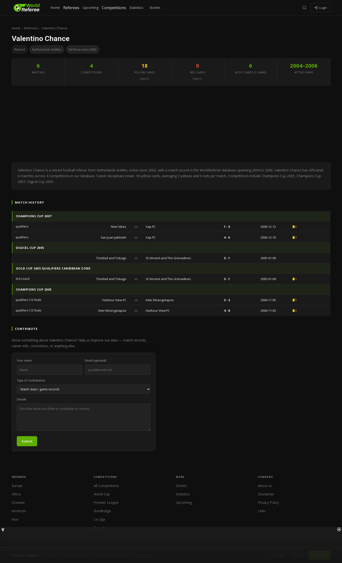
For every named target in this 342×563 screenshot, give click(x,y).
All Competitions (106, 485)
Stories (155, 7)
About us (265, 485)
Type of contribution (31, 380)
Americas (19, 511)
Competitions (114, 7)
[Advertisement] (171, 124)
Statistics (136, 7)
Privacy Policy (268, 502)
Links (262, 511)
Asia (15, 519)
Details (21, 399)
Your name (24, 360)
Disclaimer (266, 494)
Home (55, 7)
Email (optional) (95, 360)
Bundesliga (102, 511)
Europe (17, 485)
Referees (71, 7)
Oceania (18, 502)
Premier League (106, 502)
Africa (16, 494)
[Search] (304, 7)
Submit (27, 441)
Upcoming (91, 7)
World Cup (102, 494)
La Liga (99, 519)
